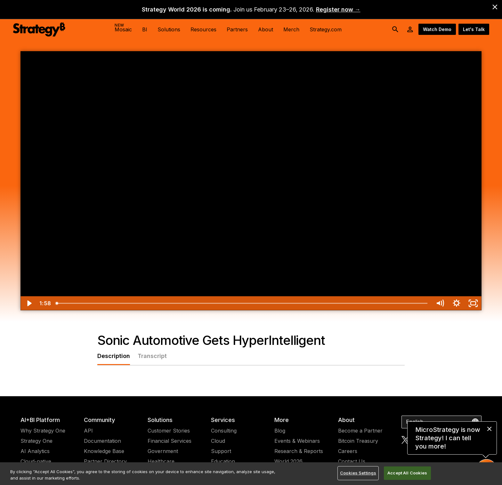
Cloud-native (35, 461)
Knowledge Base (104, 451)
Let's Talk (474, 29)
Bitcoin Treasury (358, 441)
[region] (251, 473)
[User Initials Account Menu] (410, 29)
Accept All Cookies (407, 472)
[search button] (395, 29)
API (88, 430)
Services (223, 420)
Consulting (224, 430)
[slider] (242, 303)
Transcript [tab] (152, 356)
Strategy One (36, 441)
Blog (279, 430)
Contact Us (351, 461)
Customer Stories (169, 430)
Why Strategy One (42, 430)
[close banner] (495, 7)
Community (99, 420)
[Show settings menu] (456, 303)
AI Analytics (35, 451)
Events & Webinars (297, 441)
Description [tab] (113, 356)
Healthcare (161, 461)
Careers (347, 451)
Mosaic (123, 28)
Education (223, 461)
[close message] (489, 429)
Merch (291, 29)
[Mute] (440, 303)
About (346, 420)
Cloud (218, 441)
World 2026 (288, 461)
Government (163, 451)
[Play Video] (28, 303)
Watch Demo (437, 29)
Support (221, 451)
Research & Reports (298, 451)
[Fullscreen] (473, 303)
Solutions (160, 420)
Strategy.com (326, 29)
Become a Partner (360, 430)
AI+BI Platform (40, 420)
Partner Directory (105, 461)
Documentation (102, 441)
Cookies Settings (358, 472)
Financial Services (169, 441)
